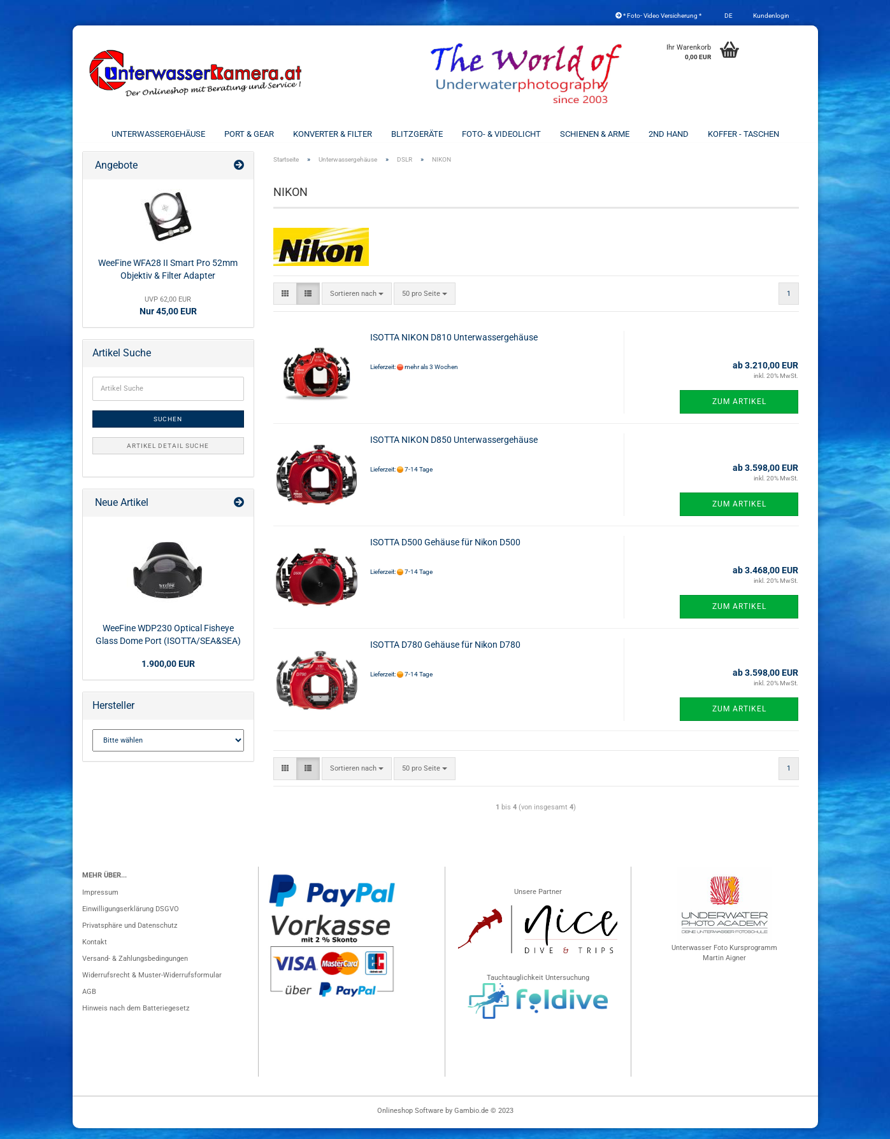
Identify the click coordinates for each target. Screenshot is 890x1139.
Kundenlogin (770, 15)
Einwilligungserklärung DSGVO (130, 920)
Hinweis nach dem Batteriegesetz (135, 1019)
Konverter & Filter (332, 134)
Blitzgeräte (417, 134)
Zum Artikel (739, 412)
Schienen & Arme (594, 134)
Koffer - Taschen (743, 134)
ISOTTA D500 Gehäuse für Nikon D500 (445, 553)
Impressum (100, 903)
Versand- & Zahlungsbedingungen (135, 969)
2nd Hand (669, 134)
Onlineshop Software (410, 1121)
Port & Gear (249, 134)
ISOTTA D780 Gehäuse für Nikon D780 (445, 655)
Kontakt (94, 953)
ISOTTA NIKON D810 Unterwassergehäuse (454, 348)
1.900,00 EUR (168, 674)
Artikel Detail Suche (168, 456)
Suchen (168, 429)
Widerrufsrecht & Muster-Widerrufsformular (152, 986)
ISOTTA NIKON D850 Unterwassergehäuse (454, 450)
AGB (89, 1002)
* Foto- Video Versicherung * (658, 15)
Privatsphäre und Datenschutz (129, 936)
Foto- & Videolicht (501, 134)
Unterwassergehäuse (158, 134)
